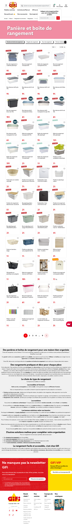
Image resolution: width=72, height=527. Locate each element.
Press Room (47, 509)
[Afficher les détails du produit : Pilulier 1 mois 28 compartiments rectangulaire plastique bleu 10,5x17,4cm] (13, 312)
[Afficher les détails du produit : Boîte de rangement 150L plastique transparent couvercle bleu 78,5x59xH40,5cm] (13, 149)
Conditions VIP (37, 507)
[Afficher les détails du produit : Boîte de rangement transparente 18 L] (28, 126)
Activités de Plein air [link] (23, 10)
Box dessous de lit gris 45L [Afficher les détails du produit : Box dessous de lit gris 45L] (12, 88)
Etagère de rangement (32, 42)
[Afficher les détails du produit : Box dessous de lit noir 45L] (28, 80)
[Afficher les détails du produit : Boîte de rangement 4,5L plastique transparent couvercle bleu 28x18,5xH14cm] (44, 149)
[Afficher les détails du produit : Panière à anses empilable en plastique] (59, 149)
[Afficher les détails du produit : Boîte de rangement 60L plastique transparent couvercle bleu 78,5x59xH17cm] (59, 126)
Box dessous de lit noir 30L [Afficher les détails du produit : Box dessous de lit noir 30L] (59, 111)
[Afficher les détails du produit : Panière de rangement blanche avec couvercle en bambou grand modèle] (28, 173)
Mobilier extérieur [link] (9, 10)
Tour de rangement (47, 42)
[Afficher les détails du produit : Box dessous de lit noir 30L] (59, 103)
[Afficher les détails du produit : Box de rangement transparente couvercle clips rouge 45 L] (28, 57)
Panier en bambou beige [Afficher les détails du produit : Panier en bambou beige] (11, 250)
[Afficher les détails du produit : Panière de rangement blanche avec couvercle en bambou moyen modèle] (13, 196)
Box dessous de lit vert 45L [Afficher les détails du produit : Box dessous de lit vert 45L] (44, 88)
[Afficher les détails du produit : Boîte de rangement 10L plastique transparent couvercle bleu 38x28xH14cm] (28, 149)
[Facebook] (9, 510)
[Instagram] (13, 510)
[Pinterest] (9, 514)
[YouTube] (16, 510)
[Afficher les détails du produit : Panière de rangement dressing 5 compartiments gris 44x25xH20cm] (28, 312)
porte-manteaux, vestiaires (14, 442)
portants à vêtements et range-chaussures (18, 441)
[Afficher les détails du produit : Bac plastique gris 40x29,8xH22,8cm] (13, 219)
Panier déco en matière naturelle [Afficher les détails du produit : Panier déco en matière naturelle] (13, 180)
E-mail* (4, 477)
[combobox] (35, 5)
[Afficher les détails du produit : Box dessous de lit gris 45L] (13, 80)
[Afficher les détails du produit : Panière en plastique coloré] (59, 173)
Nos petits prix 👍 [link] (9, 14)
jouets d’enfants (20, 412)
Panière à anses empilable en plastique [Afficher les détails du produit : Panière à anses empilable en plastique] (59, 157)
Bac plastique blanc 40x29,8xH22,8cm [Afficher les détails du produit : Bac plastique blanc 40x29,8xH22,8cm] (27, 203)
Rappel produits (27, 511)
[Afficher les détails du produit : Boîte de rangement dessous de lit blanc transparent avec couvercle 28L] (28, 265)
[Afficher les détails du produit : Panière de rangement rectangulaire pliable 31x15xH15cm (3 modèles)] (59, 265)
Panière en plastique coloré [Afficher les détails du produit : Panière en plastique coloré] (58, 180)
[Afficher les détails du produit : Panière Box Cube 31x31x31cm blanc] (44, 173)
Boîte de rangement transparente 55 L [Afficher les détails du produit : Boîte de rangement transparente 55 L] (43, 64)
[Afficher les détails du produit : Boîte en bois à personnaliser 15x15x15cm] (59, 242)
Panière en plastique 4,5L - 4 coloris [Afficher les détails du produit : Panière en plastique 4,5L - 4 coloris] (43, 250)
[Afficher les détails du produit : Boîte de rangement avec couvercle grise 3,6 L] (59, 312)
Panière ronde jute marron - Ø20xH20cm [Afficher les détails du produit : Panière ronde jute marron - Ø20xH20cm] (59, 227)
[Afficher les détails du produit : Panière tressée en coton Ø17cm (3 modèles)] (59, 288)
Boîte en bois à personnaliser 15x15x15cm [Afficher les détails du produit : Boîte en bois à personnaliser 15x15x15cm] (57, 250)
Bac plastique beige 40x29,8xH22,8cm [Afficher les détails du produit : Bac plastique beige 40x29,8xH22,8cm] (43, 227)
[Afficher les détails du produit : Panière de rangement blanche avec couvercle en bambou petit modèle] (59, 196)
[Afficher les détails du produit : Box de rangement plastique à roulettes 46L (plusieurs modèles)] (28, 288)
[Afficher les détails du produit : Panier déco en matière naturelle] (13, 173)
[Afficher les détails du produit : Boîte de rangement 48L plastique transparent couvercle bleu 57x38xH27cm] (44, 126)
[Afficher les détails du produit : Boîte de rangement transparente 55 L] (44, 57)
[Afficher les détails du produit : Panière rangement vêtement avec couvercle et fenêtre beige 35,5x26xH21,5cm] (44, 265)
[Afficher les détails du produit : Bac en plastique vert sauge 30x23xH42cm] (28, 219)
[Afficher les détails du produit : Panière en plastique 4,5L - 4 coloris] (44, 242)
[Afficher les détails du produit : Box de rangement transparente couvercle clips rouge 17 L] (59, 57)
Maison (11, 18)
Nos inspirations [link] (35, 14)
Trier (53, 47)
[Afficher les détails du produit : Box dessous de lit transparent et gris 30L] (44, 103)
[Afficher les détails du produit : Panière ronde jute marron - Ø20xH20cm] (59, 219)
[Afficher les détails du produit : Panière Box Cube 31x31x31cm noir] (44, 196)
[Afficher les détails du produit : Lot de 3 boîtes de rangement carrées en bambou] (44, 312)
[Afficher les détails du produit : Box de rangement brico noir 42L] (13, 103)
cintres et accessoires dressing (31, 442)
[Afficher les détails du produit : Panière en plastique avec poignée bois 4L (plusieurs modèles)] (28, 242)
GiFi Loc (36, 509)
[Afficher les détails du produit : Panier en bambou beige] (13, 242)
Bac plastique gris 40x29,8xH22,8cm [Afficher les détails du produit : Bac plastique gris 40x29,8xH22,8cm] (11, 227)
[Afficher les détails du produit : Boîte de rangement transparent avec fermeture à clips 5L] (44, 288)
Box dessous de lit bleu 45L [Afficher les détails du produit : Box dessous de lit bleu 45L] (59, 88)
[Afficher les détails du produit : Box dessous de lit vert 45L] (44, 80)
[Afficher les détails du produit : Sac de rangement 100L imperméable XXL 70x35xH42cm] (13, 288)
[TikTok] (13, 514)
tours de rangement (11, 439)
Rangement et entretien (20, 18)
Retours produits (27, 509)
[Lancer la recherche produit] (22, 5)
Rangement (30, 18)
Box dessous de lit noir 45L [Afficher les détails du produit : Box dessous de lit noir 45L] (28, 88)
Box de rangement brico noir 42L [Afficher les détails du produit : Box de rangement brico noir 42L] (11, 111)
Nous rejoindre (47, 503)
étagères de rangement (12, 437)
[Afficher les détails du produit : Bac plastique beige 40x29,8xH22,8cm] (44, 219)
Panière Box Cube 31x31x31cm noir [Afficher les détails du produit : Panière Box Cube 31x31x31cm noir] (42, 203)
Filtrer (62, 47)
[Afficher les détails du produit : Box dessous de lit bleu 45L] (59, 80)
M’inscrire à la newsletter (37, 479)
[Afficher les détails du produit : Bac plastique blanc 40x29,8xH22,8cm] (28, 196)
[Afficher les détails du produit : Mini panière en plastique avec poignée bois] (13, 265)
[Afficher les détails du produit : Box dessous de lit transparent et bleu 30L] (28, 103)
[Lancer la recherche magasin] (58, 18)
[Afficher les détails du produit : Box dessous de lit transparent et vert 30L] (13, 126)
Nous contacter (27, 503)
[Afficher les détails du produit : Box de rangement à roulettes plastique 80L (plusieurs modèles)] (13, 57)
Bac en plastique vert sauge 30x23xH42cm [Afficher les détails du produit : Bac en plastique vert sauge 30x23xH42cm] (27, 227)
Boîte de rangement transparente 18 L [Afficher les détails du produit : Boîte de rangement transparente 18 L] (27, 134)
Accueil (6, 18)
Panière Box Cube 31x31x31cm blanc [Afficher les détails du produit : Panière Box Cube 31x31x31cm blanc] (42, 180)
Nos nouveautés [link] (22, 14)
